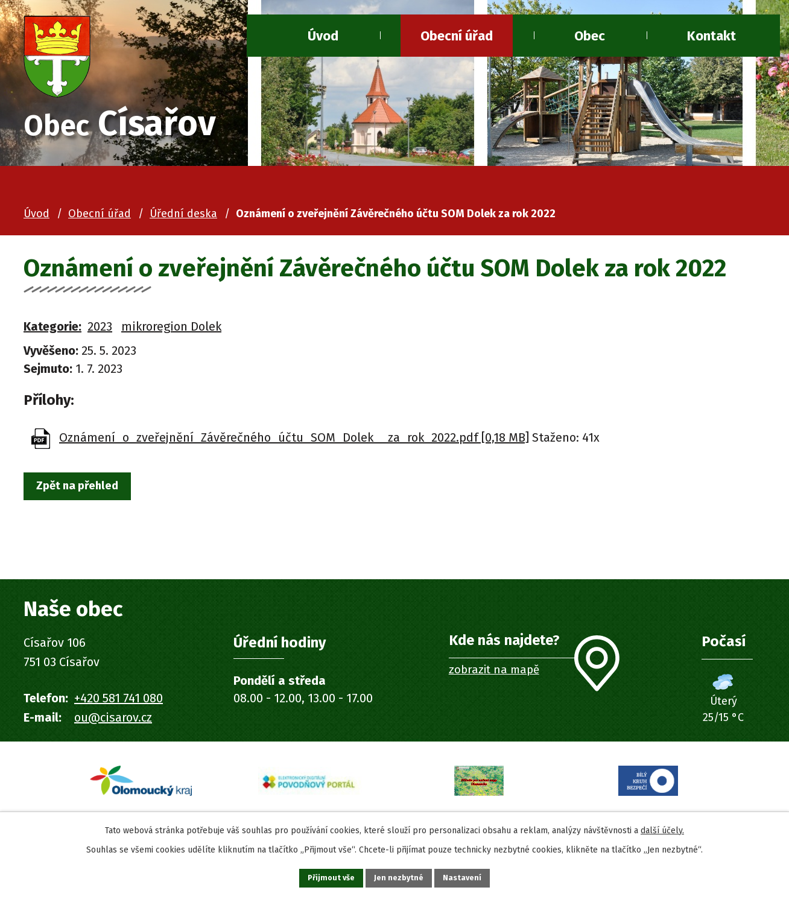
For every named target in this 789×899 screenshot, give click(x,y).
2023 (99, 330)
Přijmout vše (321, 876)
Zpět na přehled (86, 491)
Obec (589, 36)
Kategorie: (52, 330)
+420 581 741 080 (118, 701)
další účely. (662, 827)
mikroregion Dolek (171, 330)
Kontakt (711, 36)
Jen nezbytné (399, 876)
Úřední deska (183, 217)
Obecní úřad (456, 36)
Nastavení (473, 876)
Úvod (323, 36)
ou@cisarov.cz (113, 721)
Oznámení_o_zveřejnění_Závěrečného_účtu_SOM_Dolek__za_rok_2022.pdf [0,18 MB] (294, 441)
